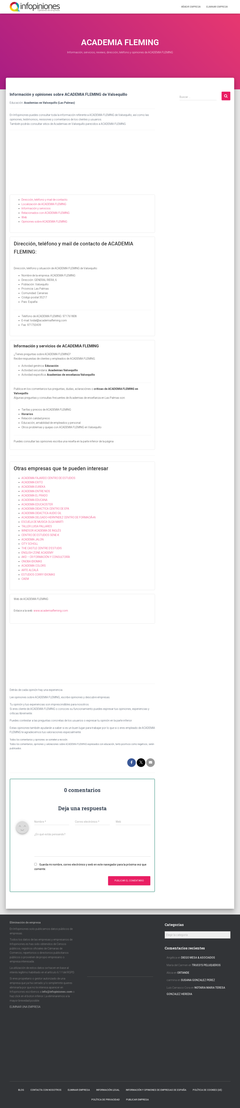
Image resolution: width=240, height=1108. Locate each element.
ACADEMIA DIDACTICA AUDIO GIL (41, 513)
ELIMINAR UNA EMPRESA (25, 1006)
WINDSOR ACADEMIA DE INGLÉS (41, 530)
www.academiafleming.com (51, 610)
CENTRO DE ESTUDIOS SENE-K (40, 535)
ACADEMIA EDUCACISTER (37, 504)
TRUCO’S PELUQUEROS (206, 965)
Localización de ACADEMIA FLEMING (44, 204)
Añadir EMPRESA (190, 6)
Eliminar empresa (79, 1090)
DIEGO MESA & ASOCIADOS (198, 957)
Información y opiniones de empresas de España (156, 1090)
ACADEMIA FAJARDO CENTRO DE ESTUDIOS (48, 478)
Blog (21, 1090)
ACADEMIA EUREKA (33, 486)
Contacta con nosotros (45, 1090)
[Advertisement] (82, 165)
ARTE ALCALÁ (30, 570)
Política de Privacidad (105, 1099)
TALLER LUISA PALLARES (37, 526)
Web (24, 217)
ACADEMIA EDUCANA (34, 499)
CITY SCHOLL (30, 543)
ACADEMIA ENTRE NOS (36, 491)
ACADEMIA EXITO (32, 482)
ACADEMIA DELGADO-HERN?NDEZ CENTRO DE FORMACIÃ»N (58, 517)
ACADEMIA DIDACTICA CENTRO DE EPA (45, 508)
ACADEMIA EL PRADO (35, 495)
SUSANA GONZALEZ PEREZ (198, 980)
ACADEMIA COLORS (34, 565)
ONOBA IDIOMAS (32, 561)
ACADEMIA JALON (33, 539)
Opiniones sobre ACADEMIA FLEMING (44, 221)
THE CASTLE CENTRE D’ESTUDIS (42, 548)
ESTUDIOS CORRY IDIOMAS (38, 574)
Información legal (108, 1090)
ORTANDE (183, 972)
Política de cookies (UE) (207, 1090)
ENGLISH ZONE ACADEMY (37, 552)
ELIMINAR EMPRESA (217, 6)
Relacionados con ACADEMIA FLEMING (46, 212)
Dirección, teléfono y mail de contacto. (45, 199)
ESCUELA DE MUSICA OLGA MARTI (42, 521)
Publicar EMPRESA (137, 1099)
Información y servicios (36, 208)
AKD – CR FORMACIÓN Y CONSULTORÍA (46, 556)
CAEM (25, 578)
